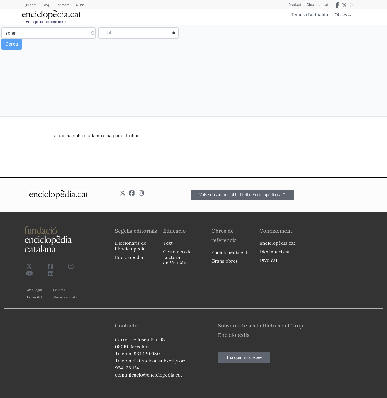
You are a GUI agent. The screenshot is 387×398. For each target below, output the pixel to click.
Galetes (59, 290)
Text (168, 243)
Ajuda (80, 5)
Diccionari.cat (317, 5)
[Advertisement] (289, 70)
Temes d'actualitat (310, 14)
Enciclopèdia (129, 257)
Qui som (30, 5)
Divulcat (294, 5)
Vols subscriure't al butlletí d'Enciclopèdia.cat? (242, 194)
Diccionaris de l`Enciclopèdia (130, 246)
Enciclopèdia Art (229, 252)
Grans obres (224, 261)
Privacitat (35, 297)
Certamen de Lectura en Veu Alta (177, 257)
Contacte (63, 5)
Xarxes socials (65, 297)
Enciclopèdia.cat (277, 243)
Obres (341, 14)
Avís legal (34, 290)
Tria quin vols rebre (244, 357)
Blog (46, 5)
